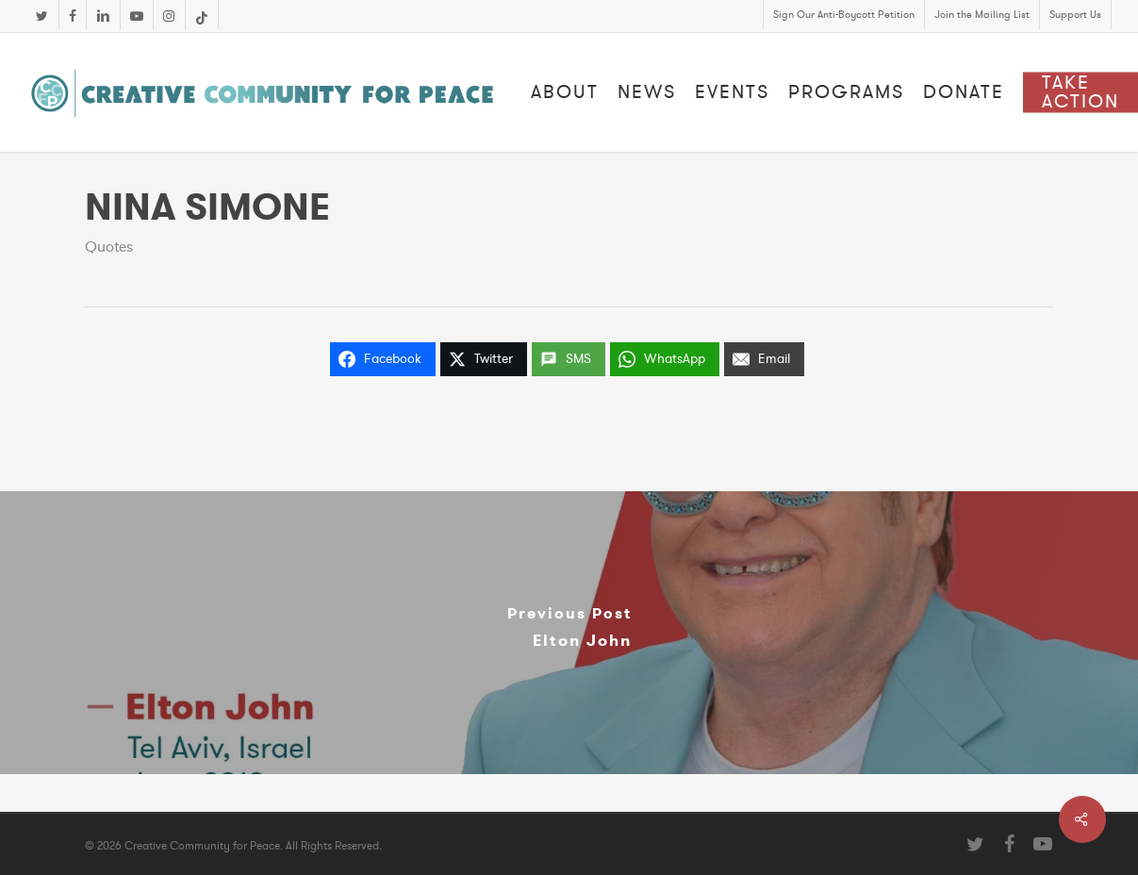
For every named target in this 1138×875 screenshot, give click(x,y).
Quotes (109, 247)
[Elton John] (569, 632)
